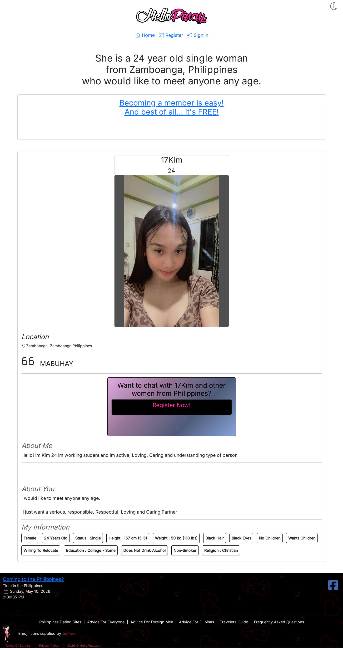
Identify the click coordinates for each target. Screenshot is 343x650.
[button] (334, 6)
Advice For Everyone (105, 622)
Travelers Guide (234, 622)
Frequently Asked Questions (279, 622)
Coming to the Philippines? (33, 579)
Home (145, 35)
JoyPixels (69, 634)
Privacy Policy (49, 645)
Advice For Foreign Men (151, 622)
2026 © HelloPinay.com (84, 645)
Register (171, 35)
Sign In (197, 35)
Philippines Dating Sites (60, 622)
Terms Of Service (18, 645)
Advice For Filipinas (196, 622)
